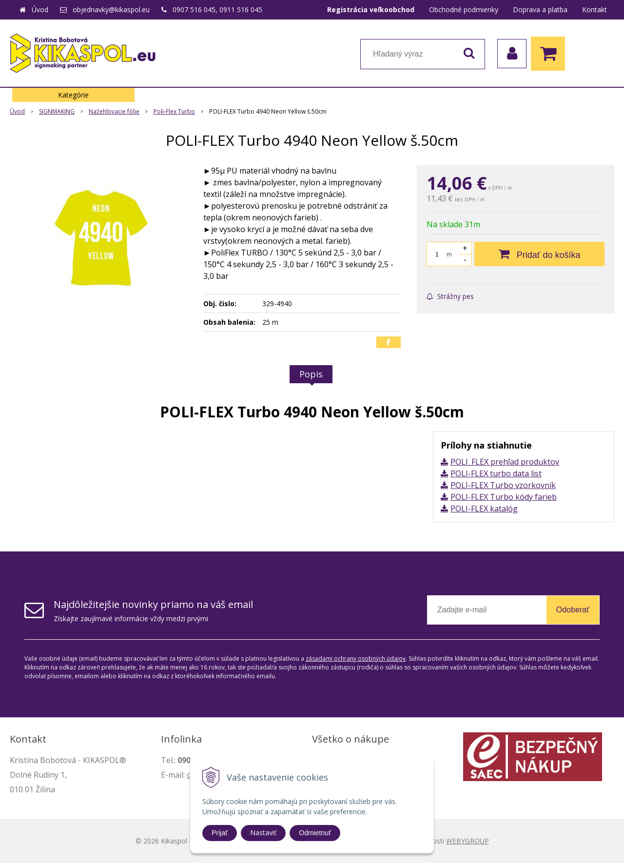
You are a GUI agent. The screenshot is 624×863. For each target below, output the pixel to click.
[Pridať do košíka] (539, 254)
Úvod (40, 9)
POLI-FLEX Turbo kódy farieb (503, 496)
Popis (311, 374)
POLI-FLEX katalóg (484, 508)
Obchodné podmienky (463, 9)
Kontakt (594, 9)
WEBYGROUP (467, 840)
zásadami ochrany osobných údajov (356, 658)
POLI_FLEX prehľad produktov (504, 461)
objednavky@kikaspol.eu (111, 9)
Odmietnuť (315, 833)
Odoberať (572, 610)
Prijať (220, 833)
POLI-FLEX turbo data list (496, 473)
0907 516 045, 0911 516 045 (217, 9)
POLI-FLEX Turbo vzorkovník (503, 485)
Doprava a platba (540, 9)
